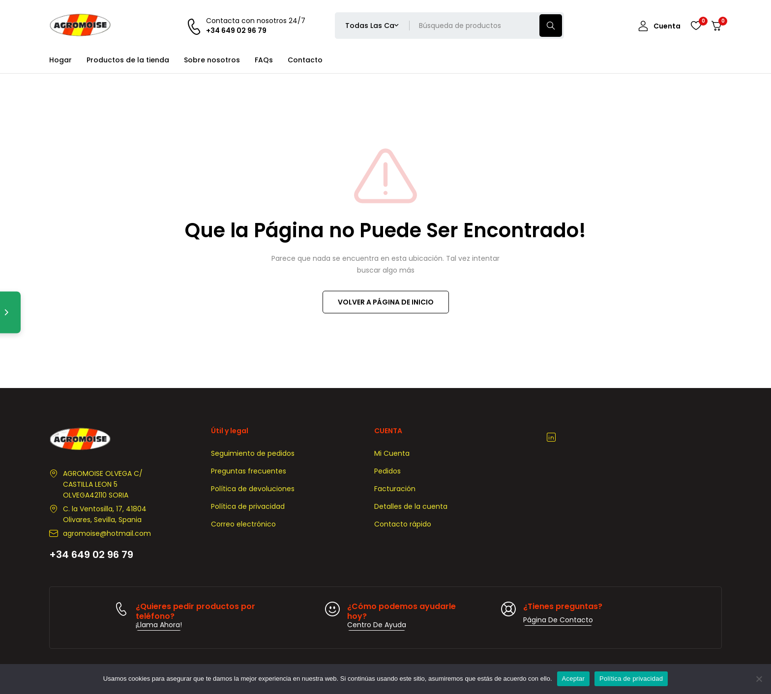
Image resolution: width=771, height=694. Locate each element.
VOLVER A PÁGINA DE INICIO (386, 302)
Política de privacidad (631, 678)
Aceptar (573, 678)
